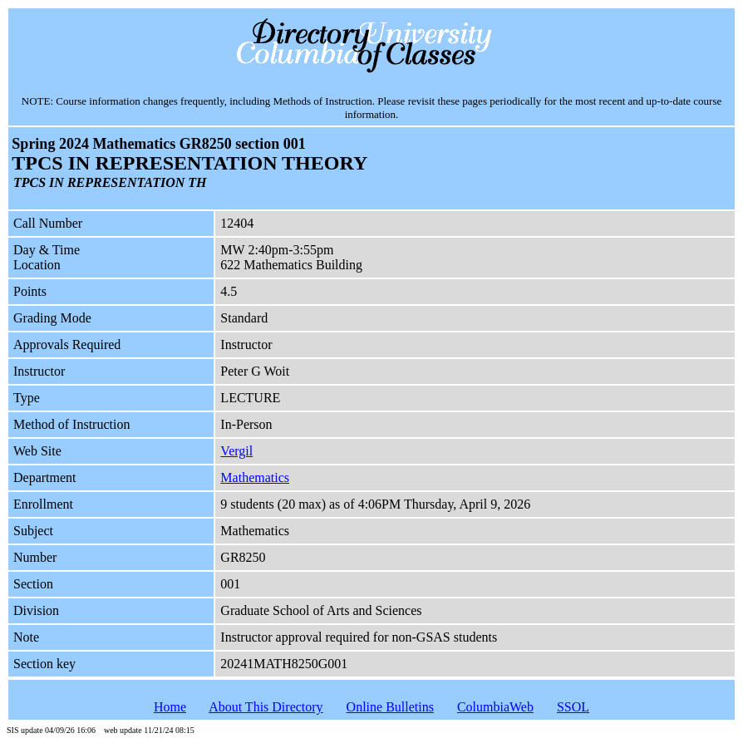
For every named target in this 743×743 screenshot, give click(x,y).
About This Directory (265, 707)
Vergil (236, 451)
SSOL (573, 707)
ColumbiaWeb (495, 707)
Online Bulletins (390, 707)
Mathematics (254, 477)
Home (170, 707)
